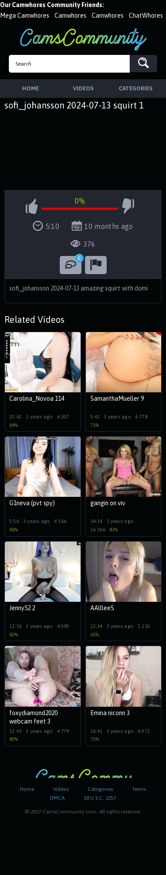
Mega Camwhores (24, 15)
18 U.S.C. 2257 (100, 798)
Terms (139, 789)
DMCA (57, 798)
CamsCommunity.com (83, 39)
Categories (100, 789)
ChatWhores (146, 15)
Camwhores (70, 15)
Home (27, 789)
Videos (61, 789)
